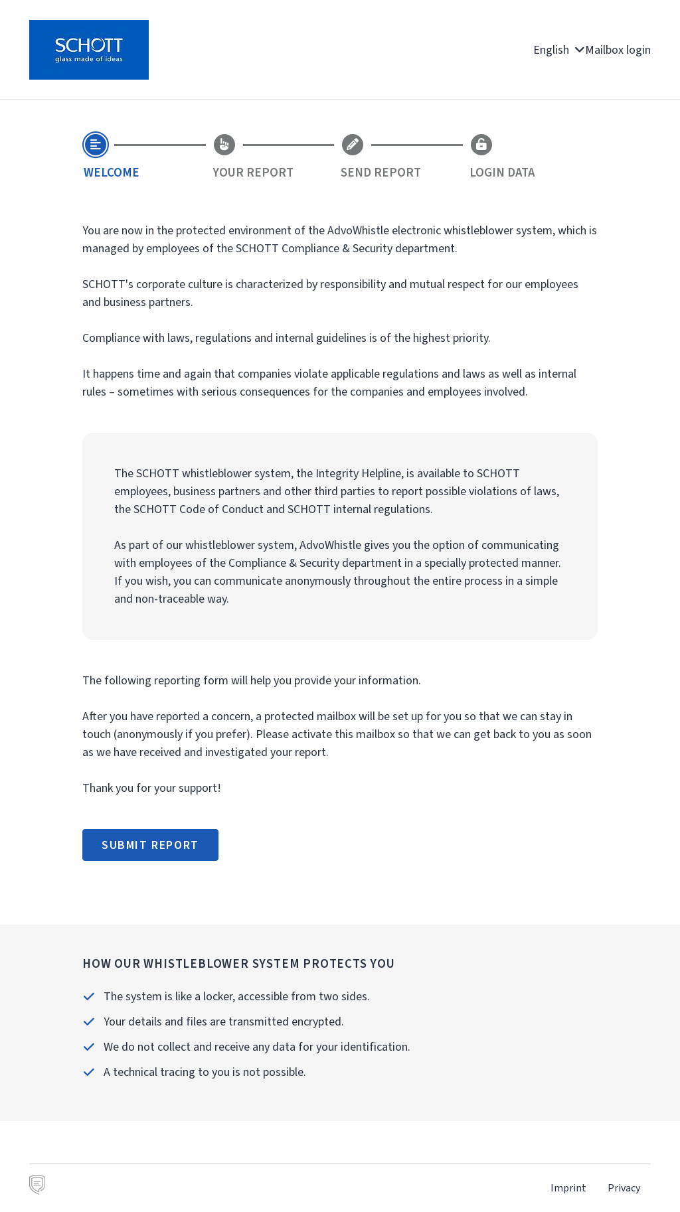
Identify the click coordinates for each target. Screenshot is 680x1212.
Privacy (624, 1188)
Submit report (150, 845)
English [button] (559, 50)
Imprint (568, 1188)
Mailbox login (618, 50)
